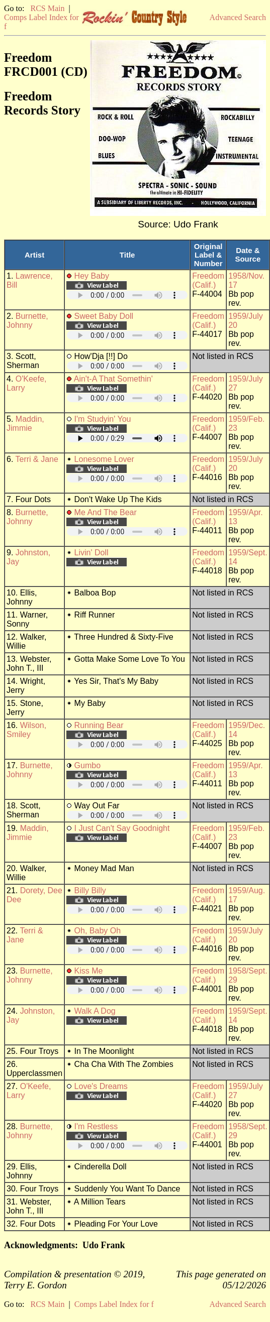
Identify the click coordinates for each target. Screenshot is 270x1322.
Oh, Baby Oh (97, 930)
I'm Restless (96, 1126)
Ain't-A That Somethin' (113, 379)
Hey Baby (91, 276)
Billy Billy (90, 890)
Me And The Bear (105, 512)
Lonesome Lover (104, 459)
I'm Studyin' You (102, 419)
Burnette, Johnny (27, 320)
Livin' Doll (91, 552)
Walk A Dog (95, 1011)
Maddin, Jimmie (25, 423)
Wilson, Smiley (26, 730)
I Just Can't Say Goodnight (122, 828)
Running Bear (99, 725)
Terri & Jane (37, 459)
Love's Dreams (101, 1086)
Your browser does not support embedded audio (127, 295)
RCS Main (47, 8)
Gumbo (87, 765)
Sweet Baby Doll (103, 316)
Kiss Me (88, 971)
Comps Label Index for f (114, 1304)
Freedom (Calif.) (208, 280)
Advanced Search (238, 17)
